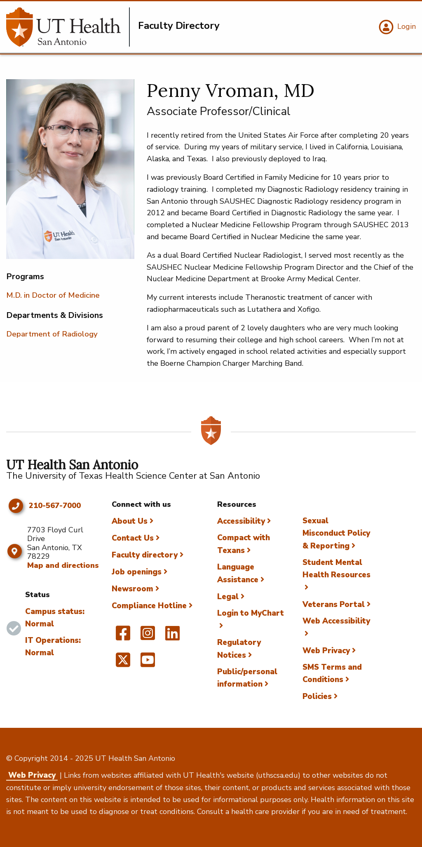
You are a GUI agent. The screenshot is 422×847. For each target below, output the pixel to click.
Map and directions (63, 565)
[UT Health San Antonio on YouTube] (148, 663)
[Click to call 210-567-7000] (15, 506)
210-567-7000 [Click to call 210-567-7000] (55, 506)
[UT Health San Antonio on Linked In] (172, 636)
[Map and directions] (14, 551)
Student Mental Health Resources (336, 568)
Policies (317, 696)
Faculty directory (145, 555)
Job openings (137, 572)
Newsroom (132, 588)
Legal (228, 596)
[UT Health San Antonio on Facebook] (123, 636)
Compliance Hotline (149, 605)
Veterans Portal (333, 604)
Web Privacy (326, 650)
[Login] (396, 27)
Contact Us (133, 538)
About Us (130, 521)
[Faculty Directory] (68, 27)
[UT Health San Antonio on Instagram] (148, 636)
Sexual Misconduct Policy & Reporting (336, 533)
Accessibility (241, 521)
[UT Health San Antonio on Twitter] (123, 663)
